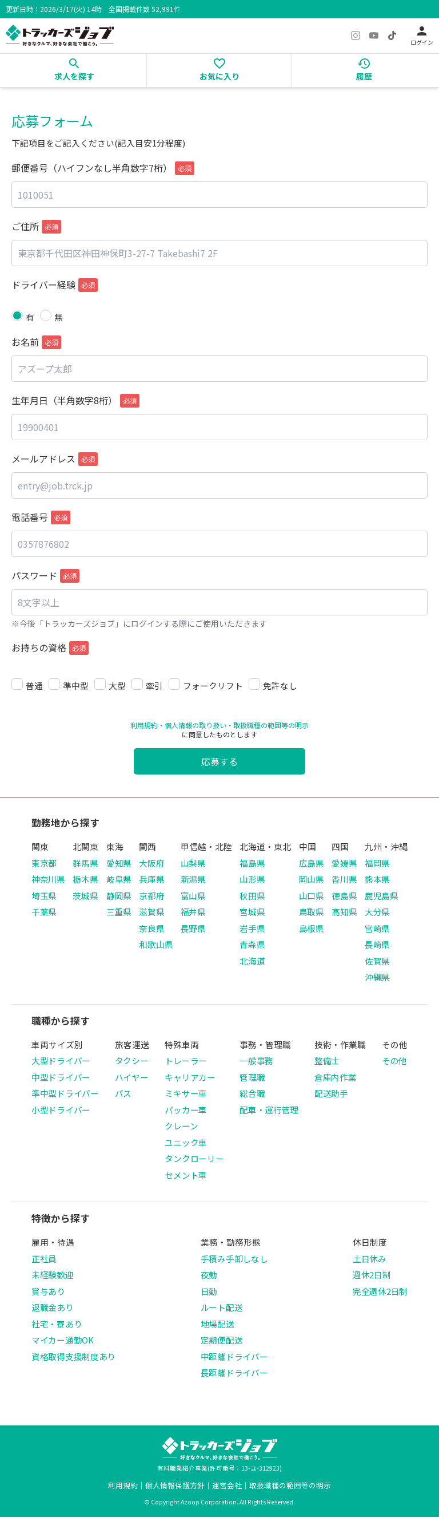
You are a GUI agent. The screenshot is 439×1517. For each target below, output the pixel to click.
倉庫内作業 (335, 1077)
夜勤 (209, 1275)
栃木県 (85, 879)
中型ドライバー (60, 1077)
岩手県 (252, 928)
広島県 (311, 863)
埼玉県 (44, 896)
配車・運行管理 (269, 1110)
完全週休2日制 (380, 1291)
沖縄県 (377, 977)
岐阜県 (118, 879)
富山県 (193, 896)
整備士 (327, 1060)
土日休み (369, 1259)
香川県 (344, 879)
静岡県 (118, 896)
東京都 (44, 863)
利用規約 (144, 725)
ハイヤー (132, 1077)
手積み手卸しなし (234, 1259)
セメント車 (186, 1175)
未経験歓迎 (52, 1275)
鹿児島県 (381, 896)
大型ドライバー (60, 1060)
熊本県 (377, 879)
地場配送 (217, 1324)
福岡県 (377, 863)
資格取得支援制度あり (73, 1356)
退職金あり (52, 1307)
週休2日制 (372, 1275)
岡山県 (311, 879)
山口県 (311, 896)
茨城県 (85, 896)
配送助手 (331, 1093)
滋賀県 (151, 912)
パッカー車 (186, 1110)
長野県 (193, 928)
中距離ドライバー (234, 1356)
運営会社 (227, 1485)
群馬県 (85, 863)
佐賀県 (377, 961)
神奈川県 (48, 879)
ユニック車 (186, 1142)
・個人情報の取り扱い (192, 725)
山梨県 (193, 863)
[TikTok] (392, 35)
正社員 (44, 1259)
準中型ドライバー (65, 1093)
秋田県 (252, 896)
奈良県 (151, 928)
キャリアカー (190, 1077)
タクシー (132, 1060)
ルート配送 (222, 1307)
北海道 (252, 961)
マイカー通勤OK (62, 1340)
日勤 (209, 1291)
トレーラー (186, 1060)
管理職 (252, 1077)
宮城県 (252, 912)
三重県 (118, 912)
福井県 (193, 912)
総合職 (252, 1093)
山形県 (252, 879)
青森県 (252, 944)
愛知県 (118, 863)
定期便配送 (222, 1340)
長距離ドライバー (234, 1372)
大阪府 (151, 863)
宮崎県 (377, 928)
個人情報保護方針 (175, 1485)
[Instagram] (355, 35)
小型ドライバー (60, 1110)
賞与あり (48, 1291)
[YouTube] (373, 35)
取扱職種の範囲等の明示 (290, 1485)
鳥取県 (311, 912)
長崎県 (377, 944)
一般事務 (256, 1060)
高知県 (344, 912)
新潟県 (193, 879)
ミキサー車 (186, 1093)
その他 (394, 1060)
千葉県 (44, 912)
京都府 (151, 896)
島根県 (311, 928)
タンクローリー (194, 1158)
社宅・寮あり (56, 1324)
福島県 (252, 863)
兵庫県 (151, 879)
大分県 (377, 912)
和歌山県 (156, 944)
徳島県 (344, 896)
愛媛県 (344, 863)
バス (123, 1093)
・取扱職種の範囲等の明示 (267, 725)
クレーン (181, 1126)
